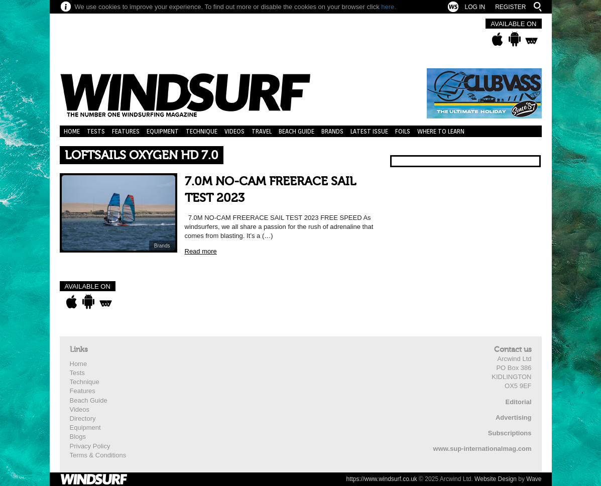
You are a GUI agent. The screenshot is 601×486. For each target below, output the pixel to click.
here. (388, 7)
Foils (402, 131)
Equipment (163, 131)
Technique (201, 131)
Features (126, 131)
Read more (201, 251)
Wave (533, 478)
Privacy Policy (90, 446)
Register (510, 7)
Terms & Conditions (98, 455)
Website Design (495, 478)
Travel (262, 131)
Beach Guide (296, 131)
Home (72, 131)
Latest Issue (369, 131)
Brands (332, 131)
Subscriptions (510, 433)
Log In (474, 7)
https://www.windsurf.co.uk (381, 478)
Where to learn (440, 131)
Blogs (78, 436)
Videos (234, 131)
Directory (83, 418)
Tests (96, 131)
